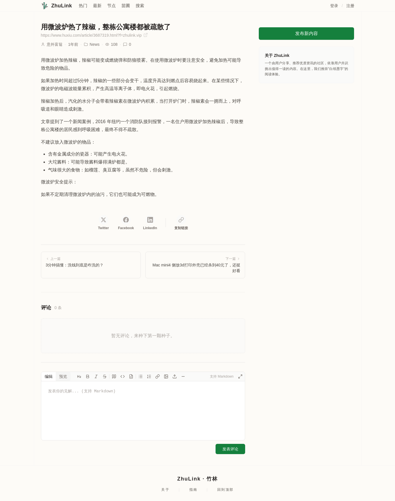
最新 (97, 5)
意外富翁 (55, 44)
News (92, 44)
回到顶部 (225, 490)
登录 (334, 5)
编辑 (49, 376)
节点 (111, 5)
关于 (165, 490)
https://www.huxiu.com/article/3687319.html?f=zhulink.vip (94, 35)
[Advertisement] (306, 125)
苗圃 (125, 5)
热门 (83, 5)
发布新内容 (306, 33)
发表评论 (230, 449)
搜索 (140, 5)
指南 (193, 490)
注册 (350, 5)
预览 (63, 376)
